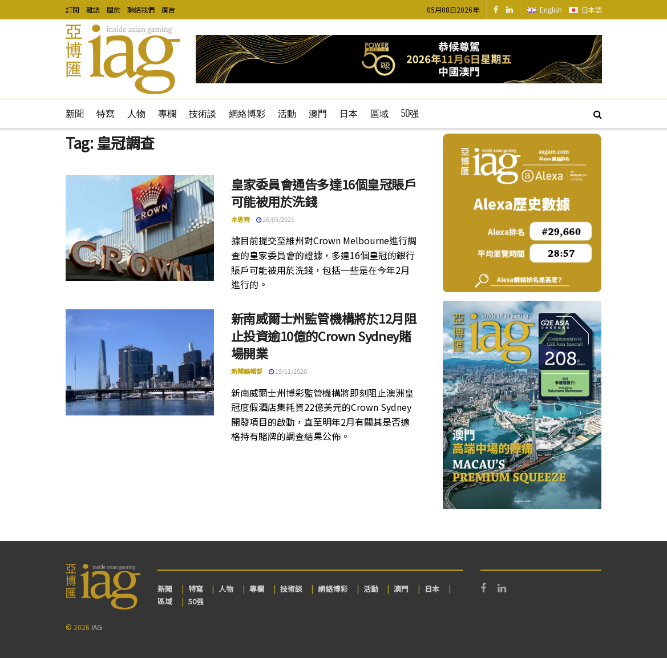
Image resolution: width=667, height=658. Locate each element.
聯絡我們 (141, 9)
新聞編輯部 (246, 371)
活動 (287, 113)
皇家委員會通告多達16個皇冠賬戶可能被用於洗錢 (324, 193)
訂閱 (72, 9)
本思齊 (240, 219)
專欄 (167, 113)
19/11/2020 (288, 371)
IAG (96, 627)
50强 (410, 113)
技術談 (202, 113)
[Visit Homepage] (123, 59)
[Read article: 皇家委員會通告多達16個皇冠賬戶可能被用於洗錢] (140, 228)
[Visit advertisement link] (399, 59)
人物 (136, 113)
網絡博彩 (247, 113)
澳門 (318, 113)
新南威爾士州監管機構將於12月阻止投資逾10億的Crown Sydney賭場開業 (324, 335)
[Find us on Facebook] (496, 9)
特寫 (105, 113)
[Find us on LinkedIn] (509, 9)
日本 (348, 113)
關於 (113, 9)
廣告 (168, 9)
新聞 (75, 113)
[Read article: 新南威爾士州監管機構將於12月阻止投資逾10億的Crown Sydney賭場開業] (140, 362)
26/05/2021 (275, 219)
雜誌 (93, 9)
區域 (379, 113)
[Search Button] (597, 113)
